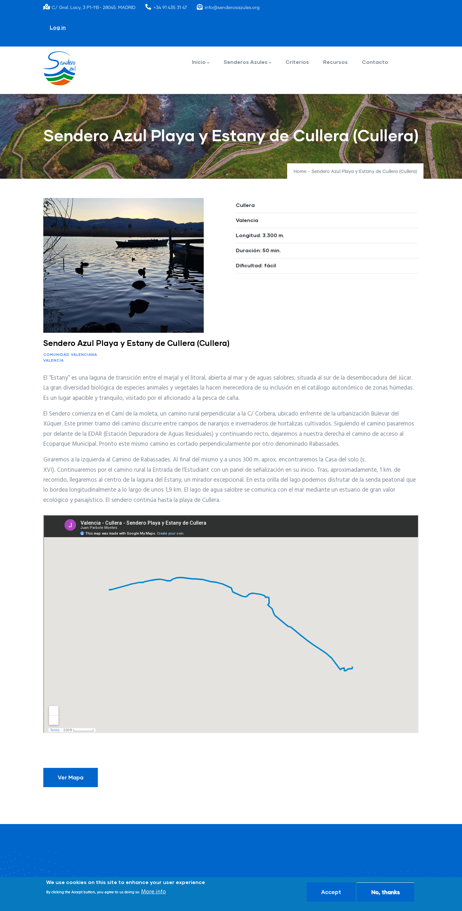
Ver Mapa (70, 777)
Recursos (335, 62)
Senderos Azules (247, 62)
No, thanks (385, 892)
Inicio (201, 62)
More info (153, 892)
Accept (331, 892)
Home (300, 171)
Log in (58, 27)
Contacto (375, 62)
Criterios (297, 62)
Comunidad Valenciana (70, 354)
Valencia (53, 360)
